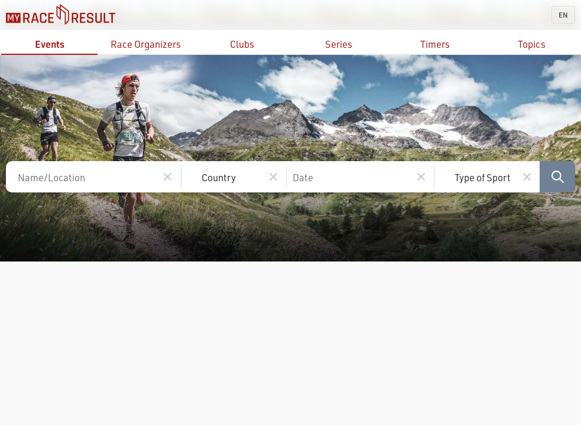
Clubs (242, 44)
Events (49, 44)
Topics (532, 44)
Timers (435, 44)
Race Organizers (146, 44)
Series (338, 44)
